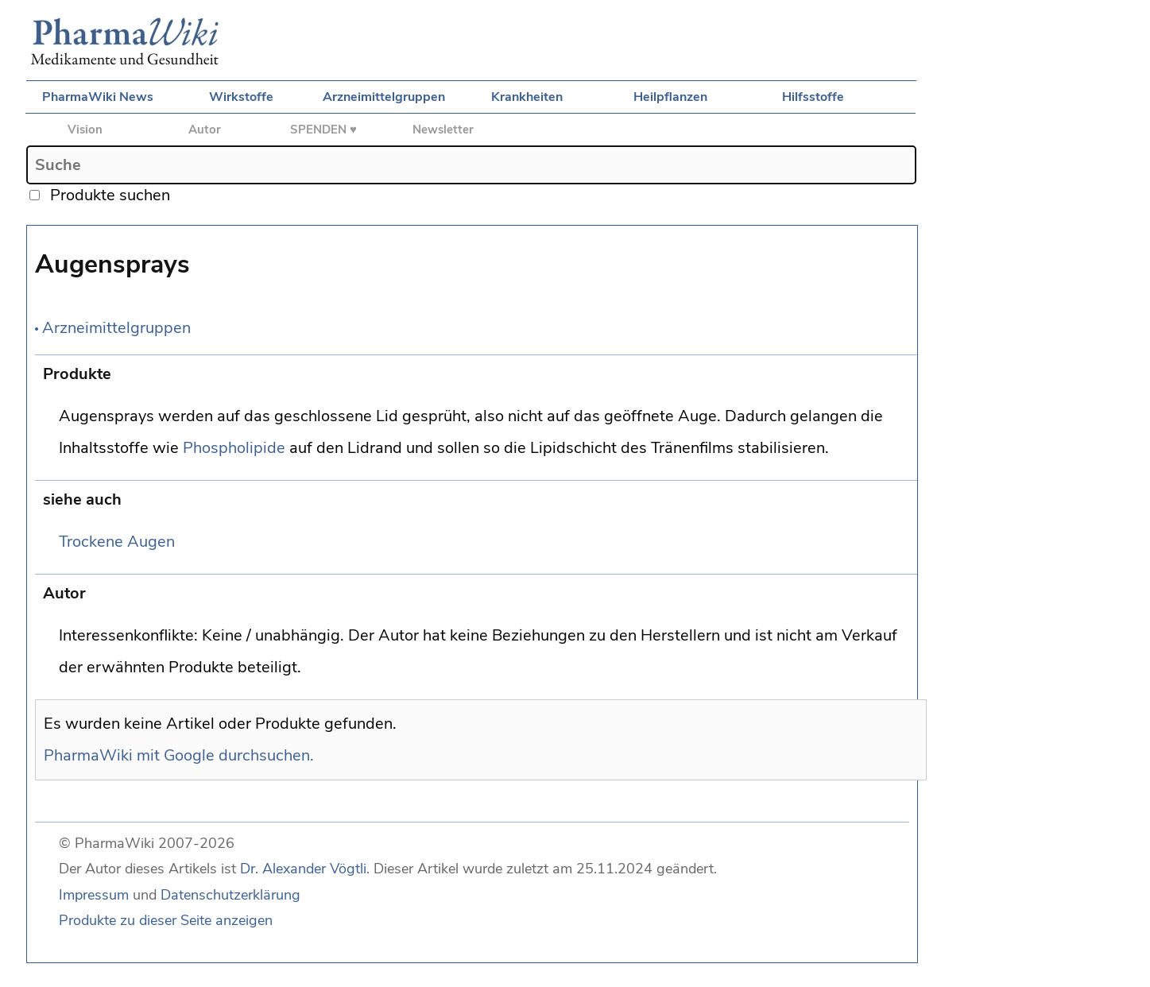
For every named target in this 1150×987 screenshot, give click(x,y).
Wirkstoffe (241, 97)
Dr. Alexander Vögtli (303, 868)
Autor (204, 129)
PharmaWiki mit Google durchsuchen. (179, 755)
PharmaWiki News (97, 97)
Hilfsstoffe (813, 97)
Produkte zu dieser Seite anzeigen (166, 920)
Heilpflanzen (670, 97)
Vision (85, 129)
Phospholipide (234, 448)
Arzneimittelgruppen (384, 97)
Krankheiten (527, 97)
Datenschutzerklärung (230, 894)
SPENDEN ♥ (323, 129)
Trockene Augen (117, 541)
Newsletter (443, 129)
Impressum (94, 894)
